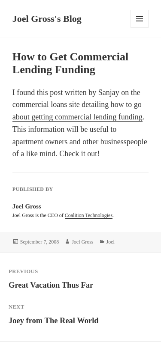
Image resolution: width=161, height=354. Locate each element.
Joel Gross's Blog (47, 18)
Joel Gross (82, 242)
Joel (110, 242)
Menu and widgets (140, 27)
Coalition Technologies (88, 215)
